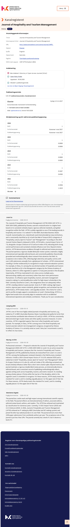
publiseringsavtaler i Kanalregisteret (23, 96)
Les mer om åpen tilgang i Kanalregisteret (20, 86)
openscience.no (16, 111)
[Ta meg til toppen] (67, 522)
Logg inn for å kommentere (14, 201)
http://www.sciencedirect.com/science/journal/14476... (36, 44)
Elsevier (22, 48)
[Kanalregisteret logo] (35, 20)
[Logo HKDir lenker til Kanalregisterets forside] (12, 8)
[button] (35, 191)
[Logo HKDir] (35, 517)
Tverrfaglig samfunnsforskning (29, 58)
